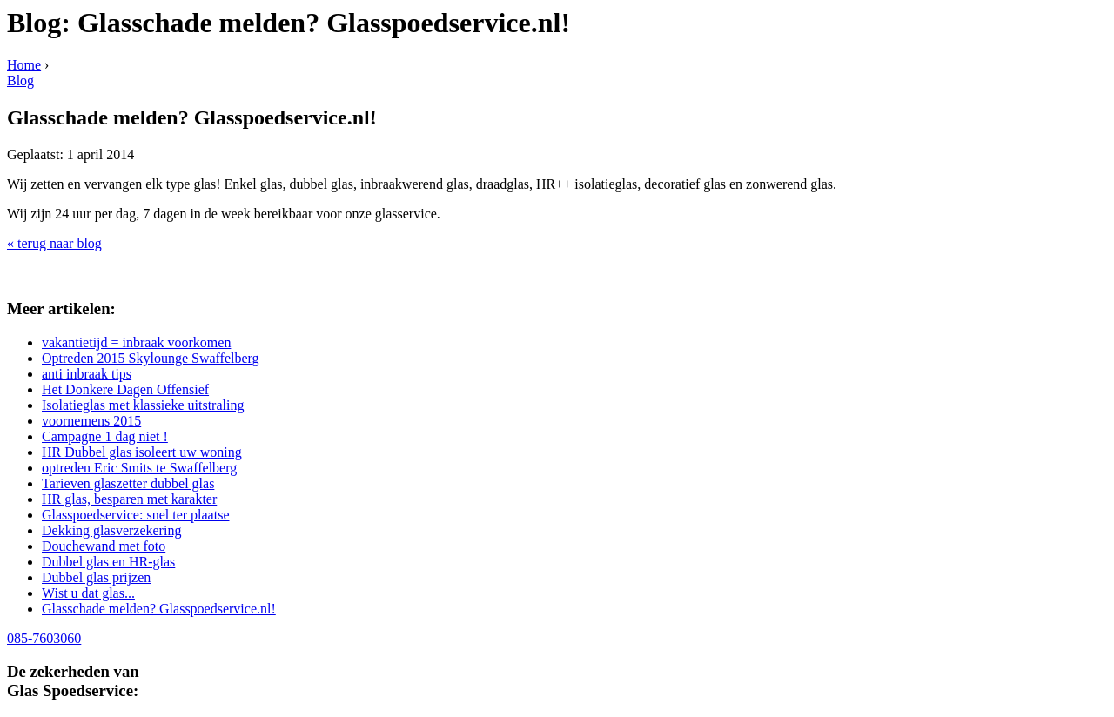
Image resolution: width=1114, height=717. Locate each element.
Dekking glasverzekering (111, 530)
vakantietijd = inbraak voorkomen (136, 342)
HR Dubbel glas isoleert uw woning (142, 452)
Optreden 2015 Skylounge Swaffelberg (150, 358)
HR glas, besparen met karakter (129, 499)
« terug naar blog (54, 243)
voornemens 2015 (91, 420)
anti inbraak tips (86, 373)
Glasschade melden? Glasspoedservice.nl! (159, 608)
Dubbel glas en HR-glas (108, 561)
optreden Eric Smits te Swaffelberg (139, 467)
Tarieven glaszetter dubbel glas (128, 483)
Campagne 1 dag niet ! (105, 436)
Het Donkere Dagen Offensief (125, 389)
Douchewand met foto (103, 546)
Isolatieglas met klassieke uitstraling (143, 405)
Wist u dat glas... (88, 593)
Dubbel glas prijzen (96, 577)
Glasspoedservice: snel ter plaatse (135, 514)
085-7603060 (44, 638)
